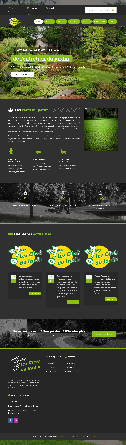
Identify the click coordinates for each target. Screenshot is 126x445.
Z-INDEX (92, 436)
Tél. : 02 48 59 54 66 (16, 402)
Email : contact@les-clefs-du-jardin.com (23, 406)
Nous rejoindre (99, 21)
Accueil (38, 21)
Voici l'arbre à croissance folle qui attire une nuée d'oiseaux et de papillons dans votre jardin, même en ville (105, 285)
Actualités (86, 21)
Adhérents (61, 21)
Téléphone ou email (34, 11)
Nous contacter (104, 334)
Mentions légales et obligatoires (68, 436)
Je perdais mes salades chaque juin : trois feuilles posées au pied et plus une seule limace (29, 282)
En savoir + (35, 293)
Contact (112, 21)
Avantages (49, 21)
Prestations (74, 21)
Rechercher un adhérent (23, 74)
